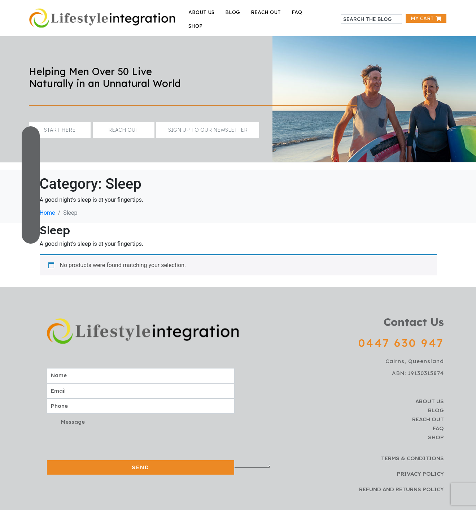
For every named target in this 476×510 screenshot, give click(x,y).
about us (201, 12)
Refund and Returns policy (401, 489)
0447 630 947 (401, 343)
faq (297, 12)
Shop (195, 26)
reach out (266, 12)
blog (232, 12)
